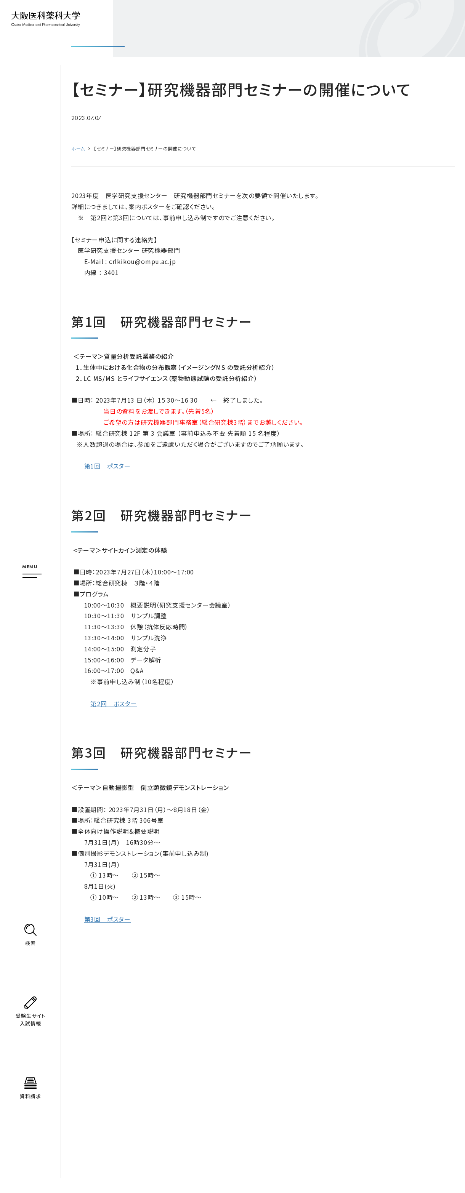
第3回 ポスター (107, 919)
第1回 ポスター (107, 465)
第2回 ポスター (113, 703)
